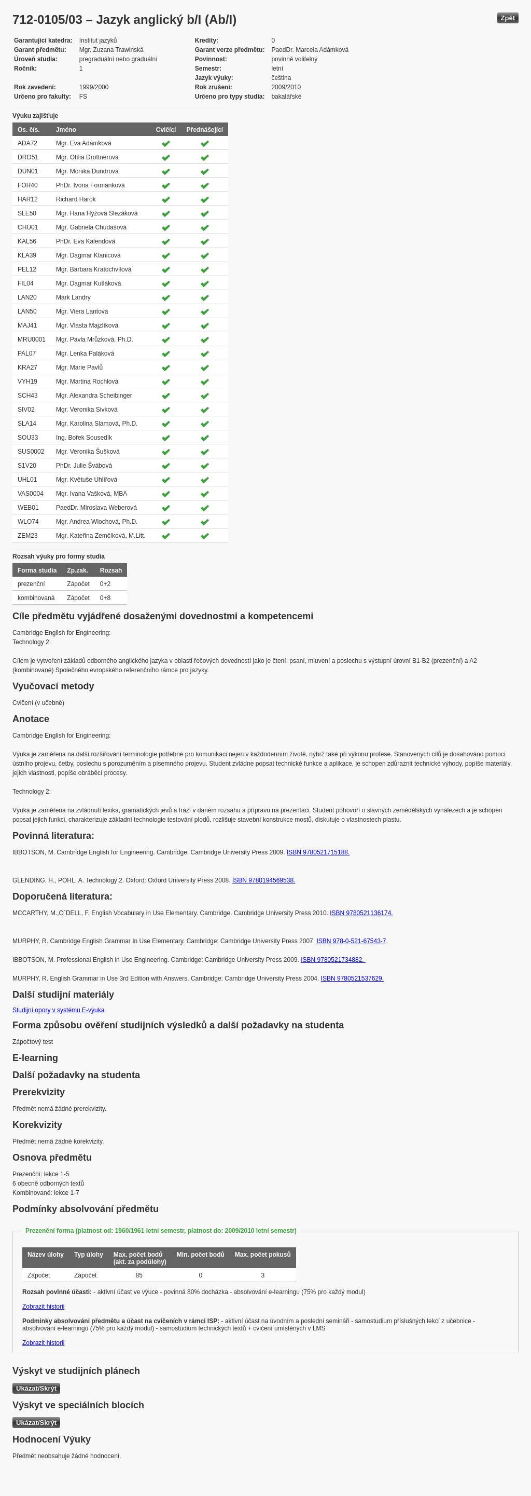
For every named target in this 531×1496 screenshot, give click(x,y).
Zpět (508, 18)
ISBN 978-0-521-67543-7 (351, 941)
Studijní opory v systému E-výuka (58, 1010)
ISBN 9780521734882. (333, 959)
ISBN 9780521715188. (318, 852)
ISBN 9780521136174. (361, 913)
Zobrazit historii (43, 1306)
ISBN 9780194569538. (263, 880)
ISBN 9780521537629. (352, 978)
